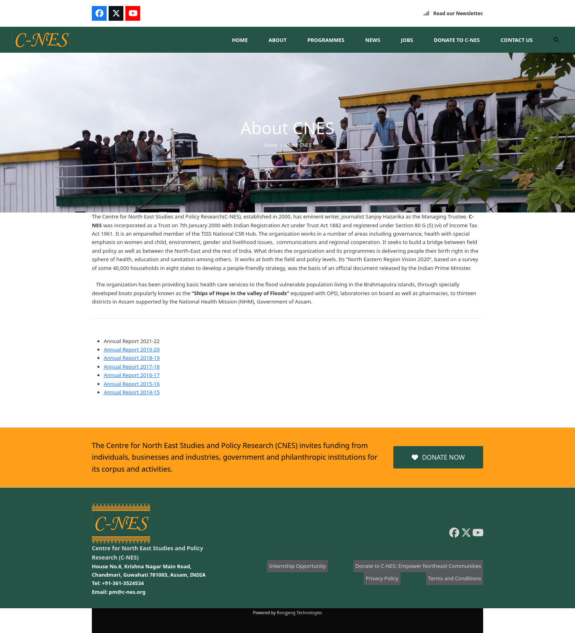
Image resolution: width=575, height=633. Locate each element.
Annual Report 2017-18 (132, 366)
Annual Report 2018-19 (132, 357)
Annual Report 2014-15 (132, 392)
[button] (556, 40)
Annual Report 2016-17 (132, 375)
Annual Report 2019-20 (132, 349)
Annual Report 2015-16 (132, 383)
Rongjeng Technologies (299, 612)
